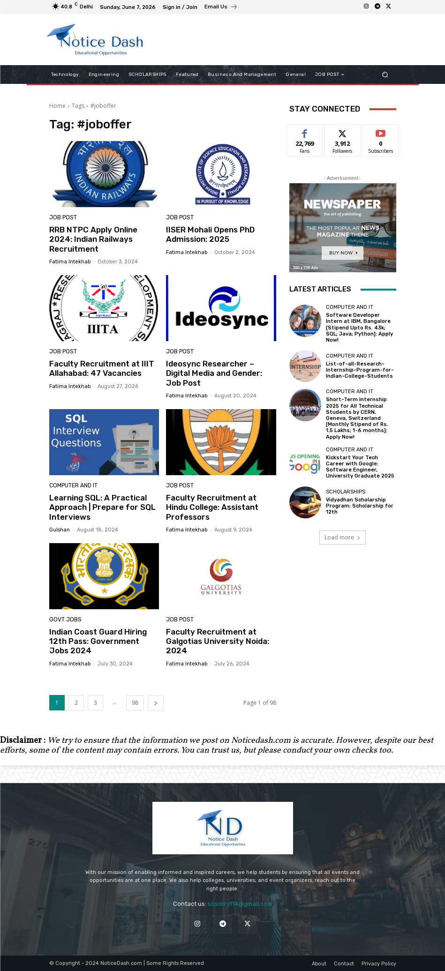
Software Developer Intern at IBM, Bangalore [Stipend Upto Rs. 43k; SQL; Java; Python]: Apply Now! (359, 327)
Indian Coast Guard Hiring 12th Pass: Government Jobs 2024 (98, 641)
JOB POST (62, 217)
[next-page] (156, 702)
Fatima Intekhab (70, 262)
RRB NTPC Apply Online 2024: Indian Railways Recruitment (93, 239)
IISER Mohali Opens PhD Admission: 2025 (210, 234)
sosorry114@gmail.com (240, 903)
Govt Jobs (64, 619)
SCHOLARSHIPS (345, 491)
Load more (342, 537)
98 (135, 703)
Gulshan (59, 530)
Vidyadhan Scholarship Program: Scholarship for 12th (359, 506)
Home (57, 106)
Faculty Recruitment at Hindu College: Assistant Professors (212, 507)
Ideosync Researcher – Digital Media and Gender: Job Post (214, 373)
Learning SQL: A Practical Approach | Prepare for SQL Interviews (102, 507)
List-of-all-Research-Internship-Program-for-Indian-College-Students (360, 370)
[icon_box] (221, 8)
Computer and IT (73, 485)
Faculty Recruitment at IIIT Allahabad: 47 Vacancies (101, 368)
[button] (385, 75)
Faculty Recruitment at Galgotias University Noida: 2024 (217, 641)
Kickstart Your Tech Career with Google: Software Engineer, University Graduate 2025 (360, 467)
